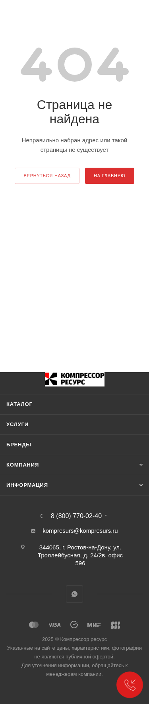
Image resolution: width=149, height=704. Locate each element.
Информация (27, 485)
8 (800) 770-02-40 (76, 516)
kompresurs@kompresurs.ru (80, 530)
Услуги (17, 424)
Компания (22, 465)
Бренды (18, 445)
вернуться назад (46, 175)
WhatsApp (74, 594)
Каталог (19, 404)
